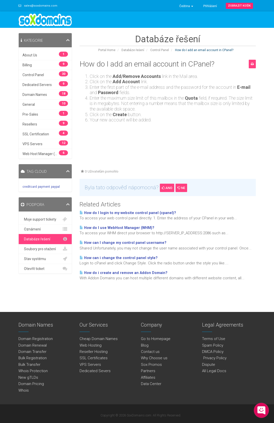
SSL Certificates (94, 358)
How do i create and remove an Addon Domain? (123, 273)
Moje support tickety (45, 219)
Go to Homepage (155, 338)
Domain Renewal (32, 345)
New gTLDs (28, 377)
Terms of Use (213, 338)
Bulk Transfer (29, 364)
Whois (23, 390)
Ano (167, 188)
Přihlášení (210, 6)
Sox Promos (151, 364)
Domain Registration (35, 338)
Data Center (151, 384)
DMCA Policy (212, 351)
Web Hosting (91, 345)
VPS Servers (90, 364)
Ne (181, 188)
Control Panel (159, 50)
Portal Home (106, 50)
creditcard (29, 186)
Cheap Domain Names (99, 338)
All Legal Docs (214, 371)
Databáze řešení (132, 50)
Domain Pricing (31, 384)
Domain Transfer (32, 351)
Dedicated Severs (95, 371)
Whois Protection (33, 371)
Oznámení (45, 229)
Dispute (208, 364)
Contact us (150, 351)
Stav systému (45, 259)
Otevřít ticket (45, 269)
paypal (55, 186)
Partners (148, 371)
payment (44, 186)
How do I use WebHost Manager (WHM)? (117, 228)
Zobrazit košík (239, 5)
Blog (144, 345)
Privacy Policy (214, 358)
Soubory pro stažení (45, 249)
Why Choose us (154, 358)
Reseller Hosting (94, 351)
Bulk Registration (32, 358)
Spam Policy (212, 345)
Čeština (186, 6)
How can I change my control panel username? (123, 243)
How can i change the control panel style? (119, 258)
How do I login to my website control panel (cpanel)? (128, 213)
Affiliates (148, 377)
